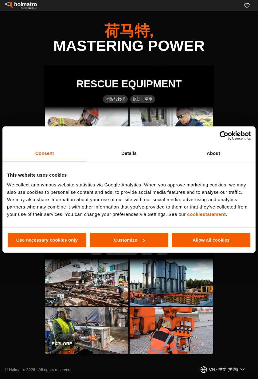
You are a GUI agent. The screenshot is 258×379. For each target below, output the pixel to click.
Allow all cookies (211, 240)
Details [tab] (129, 153)
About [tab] (213, 153)
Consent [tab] (44, 153)
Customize (129, 240)
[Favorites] (247, 5)
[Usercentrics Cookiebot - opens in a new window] (224, 135)
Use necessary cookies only (47, 240)
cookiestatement (206, 214)
